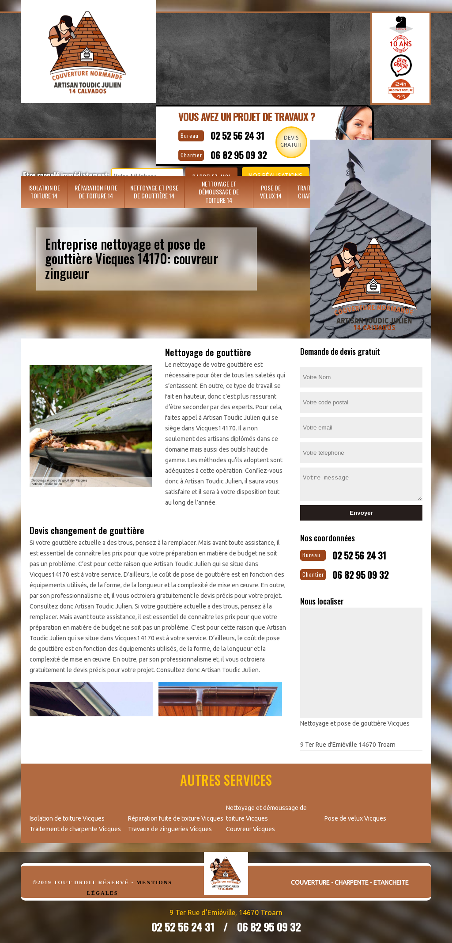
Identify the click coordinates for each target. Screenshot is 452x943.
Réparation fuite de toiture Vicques (175, 814)
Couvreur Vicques (250, 825)
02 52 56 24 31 (249, 134)
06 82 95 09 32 (372, 571)
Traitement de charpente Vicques (75, 825)
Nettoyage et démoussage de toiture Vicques (266, 809)
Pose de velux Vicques (355, 814)
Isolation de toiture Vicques (67, 814)
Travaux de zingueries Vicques (170, 825)
